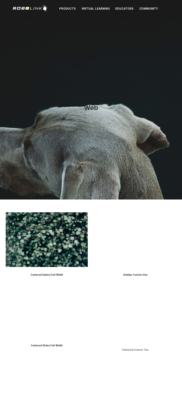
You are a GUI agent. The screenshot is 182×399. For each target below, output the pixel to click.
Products (61, 8)
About (69, 309)
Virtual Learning (90, 8)
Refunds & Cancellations (80, 336)
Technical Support (76, 328)
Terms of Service (75, 354)
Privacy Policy (74, 358)
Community (142, 8)
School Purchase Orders (79, 332)
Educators (118, 8)
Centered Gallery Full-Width (47, 139)
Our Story (71, 314)
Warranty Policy (75, 345)
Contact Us (72, 323)
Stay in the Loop (136, 309)
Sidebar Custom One (135, 139)
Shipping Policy (74, 350)
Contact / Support (77, 319)
